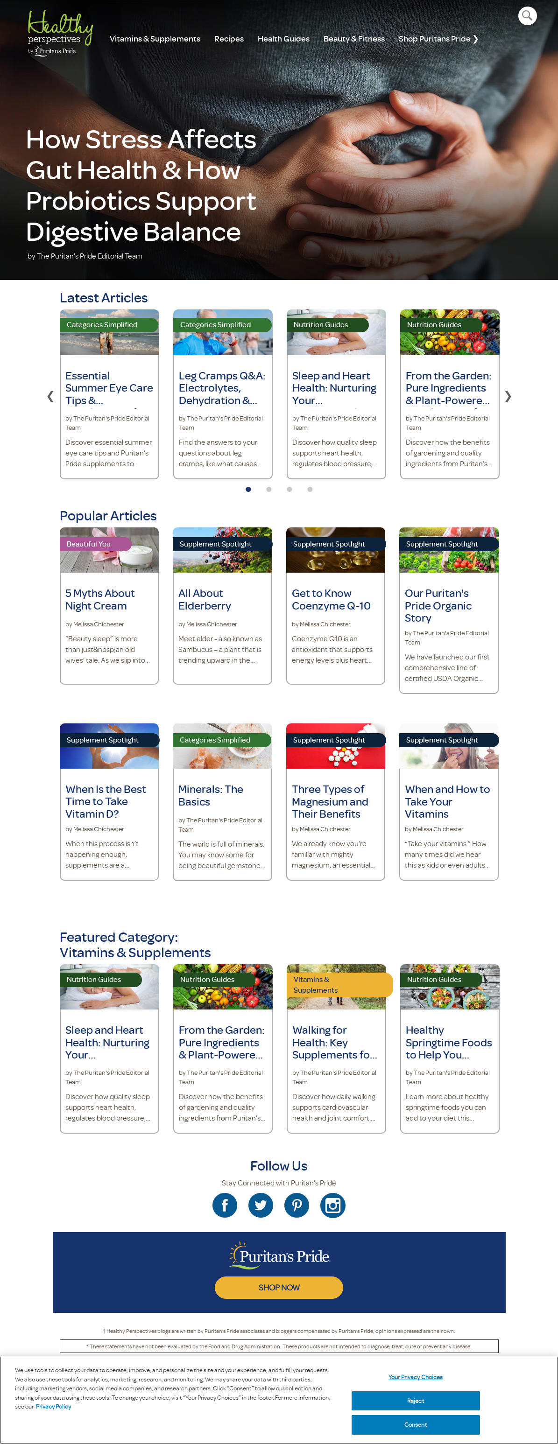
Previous (50, 394)
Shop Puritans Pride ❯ (439, 38)
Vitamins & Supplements (155, 38)
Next (508, 394)
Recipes (229, 38)
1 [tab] (248, 486)
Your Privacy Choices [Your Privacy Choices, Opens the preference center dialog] (415, 1377)
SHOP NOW (279, 1287)
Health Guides (284, 38)
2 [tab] (269, 486)
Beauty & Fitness (354, 38)
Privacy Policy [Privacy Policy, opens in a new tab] (53, 1406)
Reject (415, 1400)
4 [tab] (310, 486)
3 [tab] (289, 486)
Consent (415, 1424)
